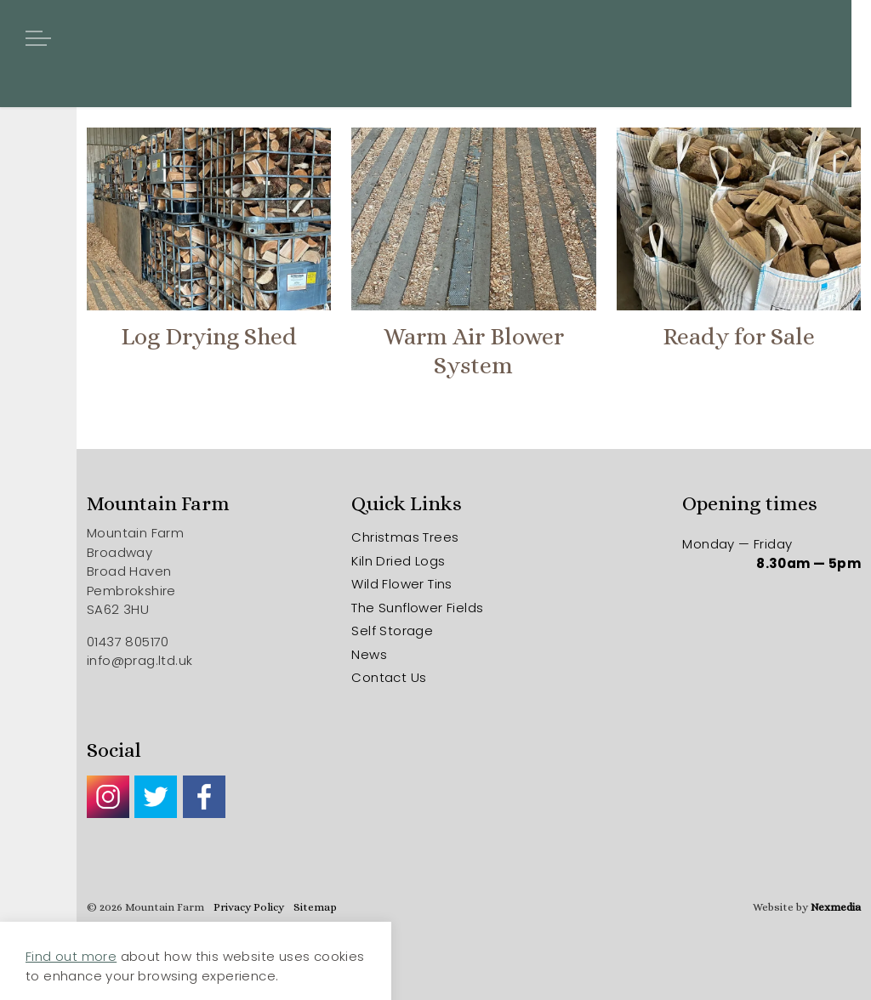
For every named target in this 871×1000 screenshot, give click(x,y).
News (369, 654)
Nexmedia (836, 907)
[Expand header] (38, 38)
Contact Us (388, 677)
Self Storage (392, 630)
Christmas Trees (404, 537)
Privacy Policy (248, 907)
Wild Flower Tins (401, 584)
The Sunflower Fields (417, 607)
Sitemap (315, 907)
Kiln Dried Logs (398, 561)
